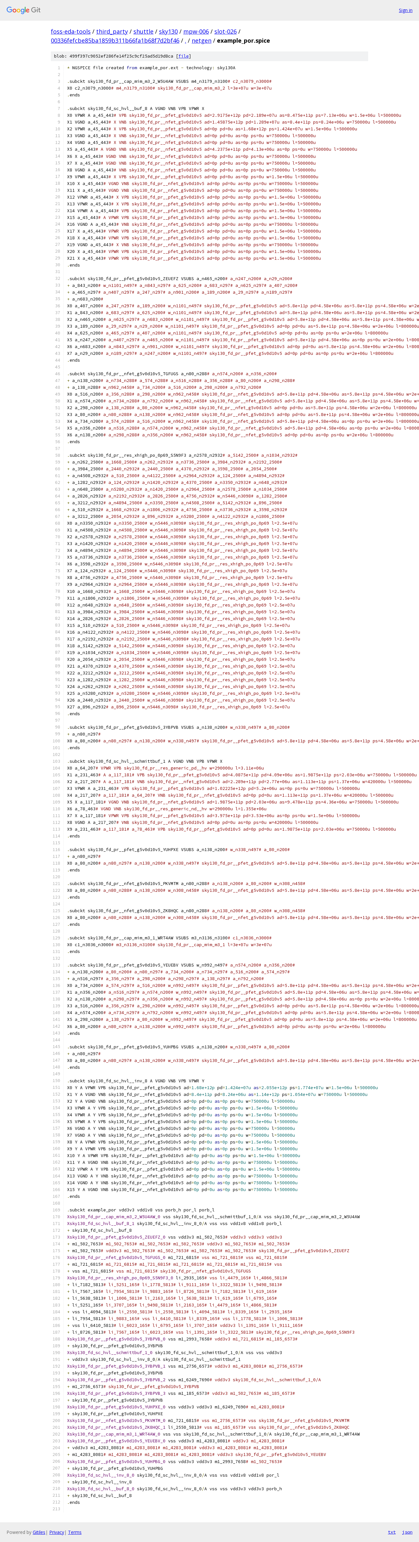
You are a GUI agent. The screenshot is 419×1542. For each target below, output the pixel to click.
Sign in (406, 10)
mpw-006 (196, 31)
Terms (75, 1532)
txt (392, 1532)
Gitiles (39, 1532)
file (183, 56)
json (407, 1532)
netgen (201, 40)
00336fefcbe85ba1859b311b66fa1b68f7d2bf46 (115, 40)
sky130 (168, 31)
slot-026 (225, 31)
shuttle (143, 31)
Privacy (56, 1532)
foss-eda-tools (71, 31)
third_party (112, 31)
